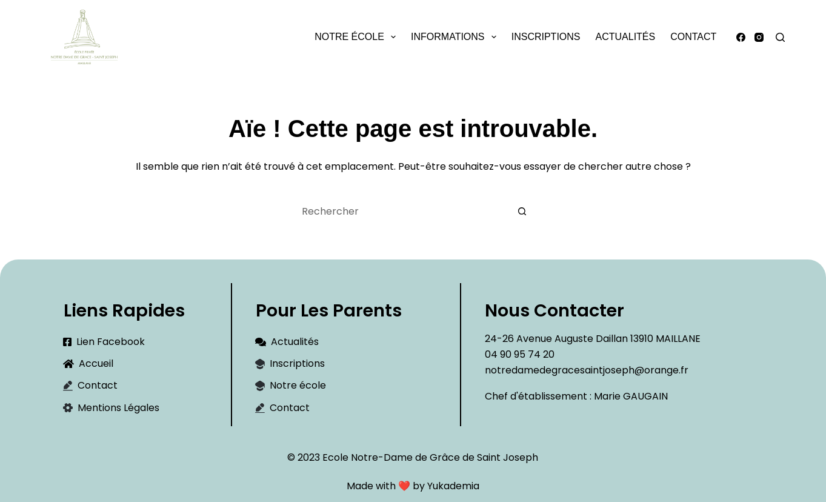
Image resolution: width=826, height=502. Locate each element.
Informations (456, 37)
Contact (693, 37)
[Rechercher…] (401, 211)
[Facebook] (740, 37)
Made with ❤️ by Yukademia (413, 486)
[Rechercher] (780, 37)
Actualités (626, 37)
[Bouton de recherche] (522, 211)
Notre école (358, 37)
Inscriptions (546, 37)
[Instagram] (759, 37)
